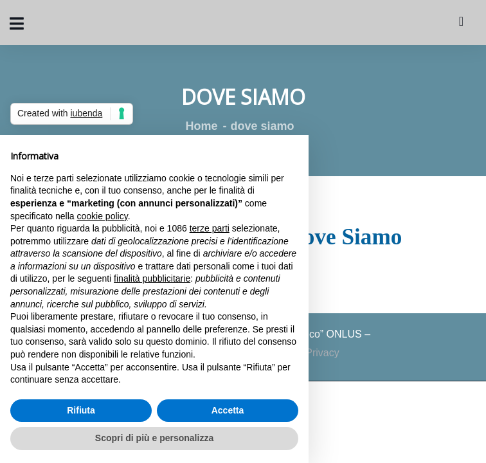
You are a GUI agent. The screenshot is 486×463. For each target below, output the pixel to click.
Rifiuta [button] (81, 410)
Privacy (322, 352)
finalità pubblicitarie (152, 278)
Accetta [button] (228, 410)
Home (201, 126)
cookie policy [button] (102, 216)
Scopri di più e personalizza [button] (154, 438)
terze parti (210, 228)
